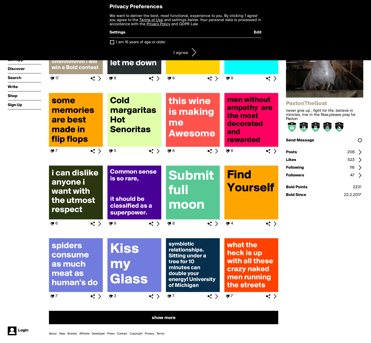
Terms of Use (151, 20)
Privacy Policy (158, 24)
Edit (258, 32)
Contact (122, 333)
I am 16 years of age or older (140, 42)
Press (111, 333)
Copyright (136, 333)
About (53, 333)
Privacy (149, 333)
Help (62, 333)
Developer (98, 333)
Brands (72, 333)
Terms (160, 333)
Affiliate (84, 333)
